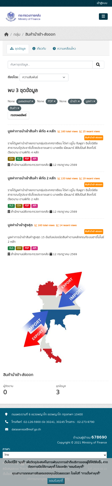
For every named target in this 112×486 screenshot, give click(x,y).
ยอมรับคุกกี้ (56, 481)
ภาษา (6, 449)
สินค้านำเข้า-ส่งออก (40, 34)
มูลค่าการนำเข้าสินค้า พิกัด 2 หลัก (32, 178)
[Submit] (98, 65)
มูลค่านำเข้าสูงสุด (20, 225)
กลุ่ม (17, 34)
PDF (27, 159)
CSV (11, 159)
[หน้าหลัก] (6, 34)
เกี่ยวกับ (39, 49)
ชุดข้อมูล (18, 49)
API (34, 159)
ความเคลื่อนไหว (64, 49)
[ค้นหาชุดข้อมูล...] (50, 65)
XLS (19, 159)
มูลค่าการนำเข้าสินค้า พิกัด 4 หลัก (32, 131)
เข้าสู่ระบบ (102, 3)
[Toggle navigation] (103, 16)
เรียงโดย (13, 77)
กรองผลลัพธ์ (18, 115)
